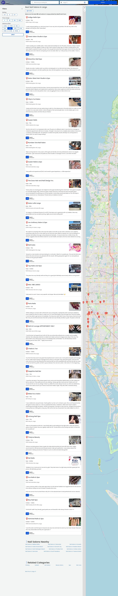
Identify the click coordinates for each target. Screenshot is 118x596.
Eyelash (37, 565)
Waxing (27, 565)
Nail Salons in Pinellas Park (56, 549)
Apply (13, 34)
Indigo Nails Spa (34, 17)
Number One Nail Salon (37, 142)
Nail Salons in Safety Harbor (74, 549)
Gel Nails (31, 458)
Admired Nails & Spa (35, 518)
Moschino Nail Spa (35, 59)
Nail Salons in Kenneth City (54, 546)
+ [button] (84, 8)
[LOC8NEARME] (5, 2)
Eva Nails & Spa (34, 477)
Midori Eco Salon (34, 393)
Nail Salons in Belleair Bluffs (32, 544)
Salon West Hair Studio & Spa (39, 78)
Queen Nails (32, 120)
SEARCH (103, 2)
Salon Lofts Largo (34, 203)
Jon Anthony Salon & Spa (37, 222)
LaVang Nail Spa (34, 416)
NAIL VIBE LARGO (34, 284)
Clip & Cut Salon (34, 99)
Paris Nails (32, 303)
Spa (70, 565)
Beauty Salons (59, 565)
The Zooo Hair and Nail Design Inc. (41, 180)
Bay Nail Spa (32, 500)
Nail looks (31, 245)
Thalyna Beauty (34, 437)
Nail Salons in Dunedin (75, 544)
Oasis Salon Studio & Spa (37, 36)
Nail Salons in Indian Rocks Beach (34, 546)
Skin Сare (78, 565)
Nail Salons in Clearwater (54, 544)
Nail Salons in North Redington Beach (35, 549)
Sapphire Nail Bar (34, 371)
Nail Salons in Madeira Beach (73, 546)
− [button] (84, 10)
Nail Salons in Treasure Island (73, 551)
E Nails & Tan (33, 348)
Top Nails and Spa (35, 266)
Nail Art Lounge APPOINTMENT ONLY (41, 326)
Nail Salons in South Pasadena (52, 551)
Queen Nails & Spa (35, 162)
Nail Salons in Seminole (31, 551)
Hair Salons (47, 565)
